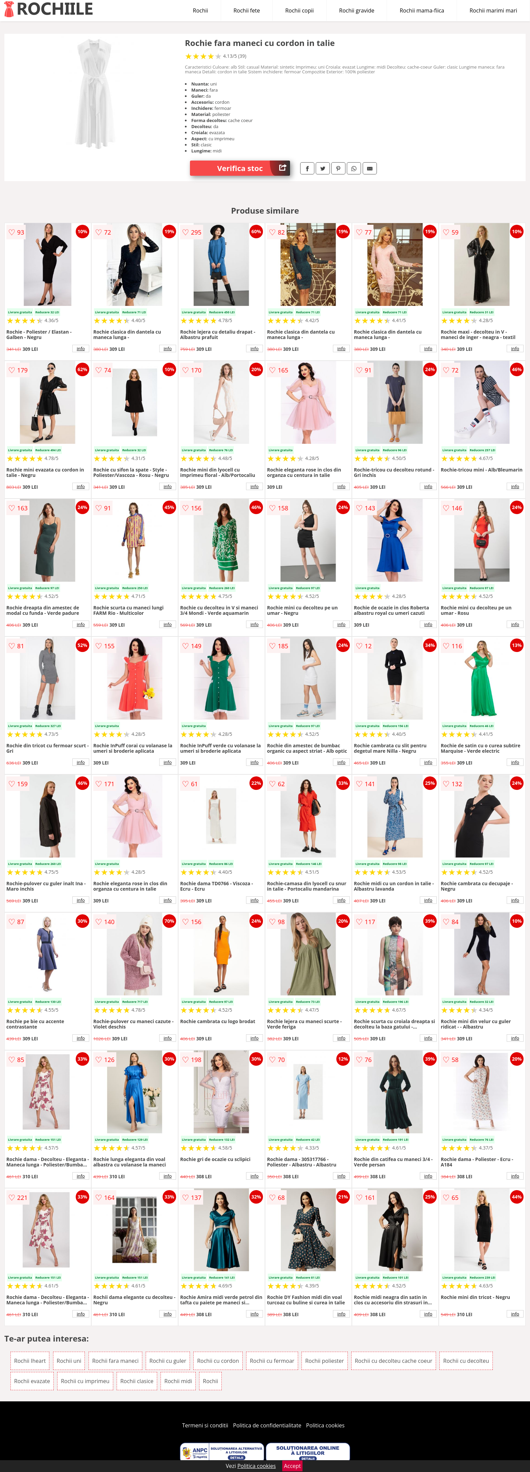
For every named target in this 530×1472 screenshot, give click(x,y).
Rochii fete (247, 10)
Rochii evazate (32, 1381)
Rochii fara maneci (115, 1361)
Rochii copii (299, 10)
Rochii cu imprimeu (85, 1381)
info (81, 348)
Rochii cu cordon (218, 1361)
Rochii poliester (324, 1361)
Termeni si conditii (205, 1425)
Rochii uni (69, 1361)
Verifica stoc (253, 168)
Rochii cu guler (167, 1361)
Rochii (200, 10)
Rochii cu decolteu (466, 1361)
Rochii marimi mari (493, 10)
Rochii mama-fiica (422, 10)
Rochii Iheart (30, 1361)
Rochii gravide (356, 10)
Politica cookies (325, 1425)
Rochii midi (178, 1381)
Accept (292, 1466)
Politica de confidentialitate (267, 1425)
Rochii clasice (136, 1381)
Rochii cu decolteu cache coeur (393, 1361)
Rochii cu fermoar (272, 1361)
